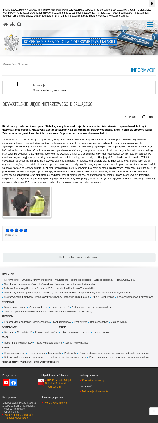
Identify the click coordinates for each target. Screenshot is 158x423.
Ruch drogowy (9, 326)
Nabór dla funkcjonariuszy (18, 342)
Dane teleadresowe (14, 353)
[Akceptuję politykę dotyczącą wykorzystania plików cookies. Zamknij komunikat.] (152, 3)
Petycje (86, 332)
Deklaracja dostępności (17, 357)
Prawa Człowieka (125, 279)
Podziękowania (101, 332)
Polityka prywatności (16, 417)
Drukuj (148, 117)
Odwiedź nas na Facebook (13, 382)
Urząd (62, 326)
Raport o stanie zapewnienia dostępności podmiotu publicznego (114, 353)
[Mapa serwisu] (12, 24)
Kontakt (6, 347)
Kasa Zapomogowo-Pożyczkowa (135, 297)
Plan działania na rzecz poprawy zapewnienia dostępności (121, 357)
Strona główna (10, 64)
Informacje (24, 64)
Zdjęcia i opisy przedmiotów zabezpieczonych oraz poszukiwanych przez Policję (48, 311)
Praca (5, 337)
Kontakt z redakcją (93, 380)
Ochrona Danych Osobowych (17, 362)
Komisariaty (54, 353)
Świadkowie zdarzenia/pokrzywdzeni (92, 307)
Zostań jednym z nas (76, 342)
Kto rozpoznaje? (60, 307)
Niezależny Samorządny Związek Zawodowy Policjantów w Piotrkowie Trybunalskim (50, 284)
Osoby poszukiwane (15, 307)
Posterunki (70, 353)
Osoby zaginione (38, 307)
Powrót (131, 117)
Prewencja (7, 316)
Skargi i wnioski (69, 332)
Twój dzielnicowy (62, 322)
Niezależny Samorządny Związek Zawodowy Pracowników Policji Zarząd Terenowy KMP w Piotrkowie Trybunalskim (67, 292)
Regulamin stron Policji (46, 362)
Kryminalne (8, 301)
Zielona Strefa (119, 322)
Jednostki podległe (81, 279)
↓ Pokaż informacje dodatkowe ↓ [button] (79, 257)
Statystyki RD (24, 332)
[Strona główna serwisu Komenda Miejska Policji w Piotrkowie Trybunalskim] (5, 24)
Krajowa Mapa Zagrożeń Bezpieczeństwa (27, 322)
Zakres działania (103, 279)
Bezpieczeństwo (99, 322)
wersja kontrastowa (55, 402)
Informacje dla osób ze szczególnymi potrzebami (59, 357)
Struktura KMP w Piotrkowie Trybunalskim (45, 279)
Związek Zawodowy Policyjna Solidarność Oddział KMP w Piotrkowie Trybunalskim (49, 288)
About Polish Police (103, 297)
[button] (150, 25)
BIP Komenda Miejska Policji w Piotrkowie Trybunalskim (59, 383)
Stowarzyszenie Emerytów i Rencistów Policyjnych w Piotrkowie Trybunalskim (46, 297)
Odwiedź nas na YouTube (6, 382)
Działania (9, 332)
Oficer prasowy (36, 353)
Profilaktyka (80, 322)
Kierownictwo (11, 279)
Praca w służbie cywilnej (49, 342)
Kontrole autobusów (46, 332)
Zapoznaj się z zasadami (19, 414)
